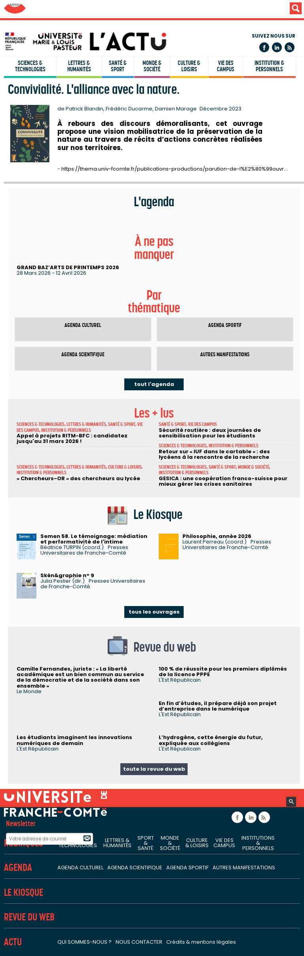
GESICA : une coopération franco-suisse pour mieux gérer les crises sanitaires (223, 481)
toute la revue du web (154, 769)
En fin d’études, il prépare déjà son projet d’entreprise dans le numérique (218, 706)
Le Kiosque (23, 892)
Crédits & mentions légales (201, 942)
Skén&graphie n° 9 (67, 575)
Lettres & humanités (79, 66)
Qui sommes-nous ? (84, 942)
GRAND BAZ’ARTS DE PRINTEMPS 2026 (68, 267)
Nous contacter (139, 942)
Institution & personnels (269, 66)
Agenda (18, 867)
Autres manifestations (224, 354)
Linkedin (277, 47)
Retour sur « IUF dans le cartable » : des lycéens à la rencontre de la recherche (214, 454)
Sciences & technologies (30, 66)
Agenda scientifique (82, 354)
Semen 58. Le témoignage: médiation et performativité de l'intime (93, 538)
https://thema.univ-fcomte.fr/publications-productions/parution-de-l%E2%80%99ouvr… (174, 169)
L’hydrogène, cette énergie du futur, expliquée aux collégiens (211, 740)
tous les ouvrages (154, 612)
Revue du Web (29, 917)
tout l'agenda (154, 384)
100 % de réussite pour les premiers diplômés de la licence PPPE (223, 671)
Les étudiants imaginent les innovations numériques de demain (74, 740)
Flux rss (289, 47)
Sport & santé (145, 843)
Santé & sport (118, 66)
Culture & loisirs (189, 66)
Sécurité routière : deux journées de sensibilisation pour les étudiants (210, 432)
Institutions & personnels (258, 843)
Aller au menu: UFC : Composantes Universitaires (15, 9)
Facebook (264, 47)
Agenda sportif (225, 325)
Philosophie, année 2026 (216, 536)
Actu (13, 942)
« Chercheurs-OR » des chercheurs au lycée (78, 478)
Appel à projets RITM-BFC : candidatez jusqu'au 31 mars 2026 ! (72, 438)
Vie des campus (225, 66)
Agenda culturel (83, 325)
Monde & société (152, 66)
